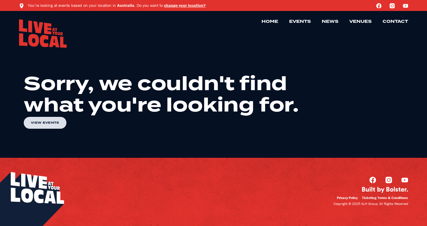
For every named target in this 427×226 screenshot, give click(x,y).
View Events (45, 122)
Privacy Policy (347, 197)
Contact (395, 21)
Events (300, 21)
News (330, 21)
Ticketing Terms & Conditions (385, 197)
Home (270, 21)
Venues (360, 21)
